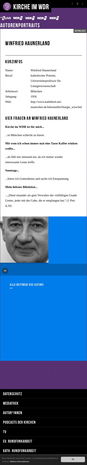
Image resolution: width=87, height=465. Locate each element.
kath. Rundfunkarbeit (19, 450)
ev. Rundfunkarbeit (17, 441)
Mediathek (10, 403)
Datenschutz (12, 394)
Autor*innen (12, 412)
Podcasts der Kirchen (19, 422)
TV (4, 431)
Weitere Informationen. (20, 461)
